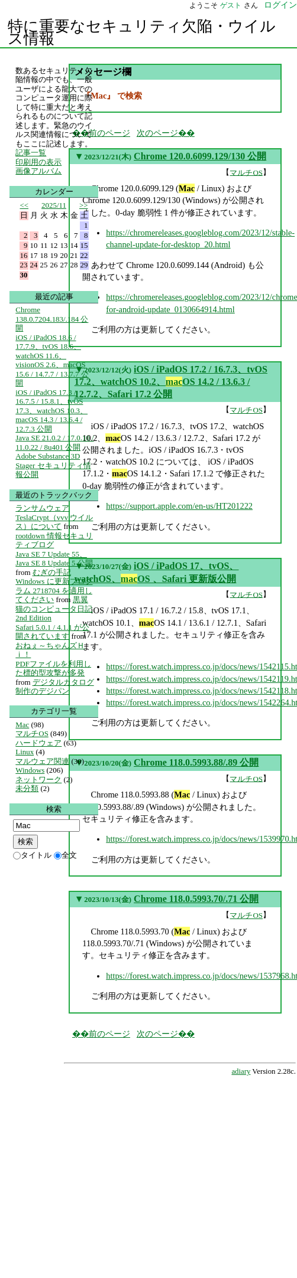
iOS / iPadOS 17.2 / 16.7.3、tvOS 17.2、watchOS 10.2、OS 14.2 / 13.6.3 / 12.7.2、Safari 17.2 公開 (171, 382)
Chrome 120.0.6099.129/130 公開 (200, 156)
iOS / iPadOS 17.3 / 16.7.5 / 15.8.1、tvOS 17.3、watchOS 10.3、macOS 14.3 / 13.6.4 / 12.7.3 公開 (51, 410)
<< (24, 205)
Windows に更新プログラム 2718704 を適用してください (53, 590)
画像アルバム (38, 170)
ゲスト (230, 5)
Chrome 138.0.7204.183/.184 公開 (51, 318)
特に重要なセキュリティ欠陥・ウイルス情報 (142, 32)
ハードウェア (38, 742)
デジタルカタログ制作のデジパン (54, 687)
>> (83, 205)
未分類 (26, 788)
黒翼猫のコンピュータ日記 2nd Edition (53, 608)
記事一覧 (30, 152)
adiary (240, 1071)
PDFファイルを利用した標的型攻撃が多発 (53, 668)
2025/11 (53, 205)
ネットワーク (38, 779)
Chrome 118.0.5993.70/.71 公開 (196, 899)
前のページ (109, 133)
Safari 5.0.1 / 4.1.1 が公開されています (52, 632)
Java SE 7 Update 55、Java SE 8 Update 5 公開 (53, 559)
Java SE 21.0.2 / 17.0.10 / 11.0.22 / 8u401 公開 (54, 442)
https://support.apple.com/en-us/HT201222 (179, 506)
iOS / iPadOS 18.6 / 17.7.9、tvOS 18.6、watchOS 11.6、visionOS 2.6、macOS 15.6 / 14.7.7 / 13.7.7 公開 (51, 360)
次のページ (157, 133)
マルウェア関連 (42, 761)
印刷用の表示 (38, 162)
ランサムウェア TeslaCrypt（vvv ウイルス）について (54, 517)
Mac (22, 724)
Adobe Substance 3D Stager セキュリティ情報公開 (53, 465)
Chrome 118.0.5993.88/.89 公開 (196, 762)
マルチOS (246, 172)
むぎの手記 (52, 572)
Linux (24, 751)
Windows (29, 770)
